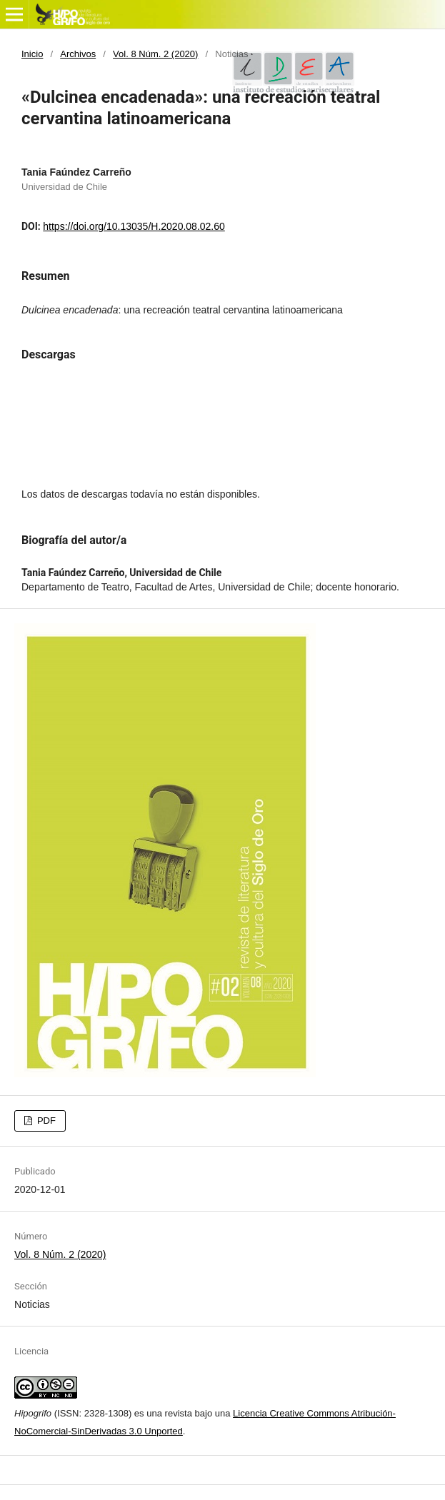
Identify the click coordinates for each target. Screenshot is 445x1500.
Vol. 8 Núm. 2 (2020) (155, 54)
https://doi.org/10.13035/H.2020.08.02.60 (134, 226)
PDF (45, 1120)
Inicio (32, 54)
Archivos (78, 54)
